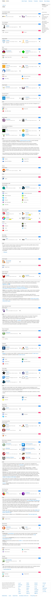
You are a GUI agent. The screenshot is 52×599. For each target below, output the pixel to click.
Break (5, 1)
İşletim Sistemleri (44, 21)
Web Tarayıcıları (44, 30)
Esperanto (20, 584)
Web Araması (44, 31)
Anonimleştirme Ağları (45, 5)
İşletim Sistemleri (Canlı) (45, 22)
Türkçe (19, 593)
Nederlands (45, 588)
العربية (19, 583)
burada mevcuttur (22, 354)
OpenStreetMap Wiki (7, 569)
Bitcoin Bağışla (47, 1)
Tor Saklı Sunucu (35, 353)
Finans (43, 15)
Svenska (36, 591)
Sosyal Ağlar (43, 25)
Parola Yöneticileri (44, 23)
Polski (27, 589)
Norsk (19, 589)
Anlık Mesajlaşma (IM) (45, 16)
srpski (19, 591)
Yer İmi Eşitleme (44, 6)
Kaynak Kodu (15, 595)
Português (36, 589)
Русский (44, 589)
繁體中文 (36, 593)
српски (27, 591)
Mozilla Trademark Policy (6, 512)
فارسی (44, 584)
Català (27, 583)
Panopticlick (21, 464)
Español (36, 584)
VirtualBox (19, 320)
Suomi (19, 586)
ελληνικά (44, 583)
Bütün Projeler (24, 1)
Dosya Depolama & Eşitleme (46, 14)
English (27, 584)
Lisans (10, 595)
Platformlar (30, 1)
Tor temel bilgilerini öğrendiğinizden (33, 500)
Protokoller (36, 1)
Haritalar (43, 32)
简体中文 (28, 593)
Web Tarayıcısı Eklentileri (45, 29)
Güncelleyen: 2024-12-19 (23, 595)
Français (28, 586)
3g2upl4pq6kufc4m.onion (7, 538)
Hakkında (41, 1)
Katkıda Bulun (4, 595)
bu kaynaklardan (11, 533)
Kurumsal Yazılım (44, 12)
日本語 (36, 588)
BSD (9, 284)
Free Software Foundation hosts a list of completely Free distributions (14, 288)
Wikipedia (5, 252)
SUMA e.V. (21, 540)
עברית (36, 586)
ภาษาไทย (44, 591)
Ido (18, 588)
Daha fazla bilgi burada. (33, 514)
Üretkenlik (43, 24)
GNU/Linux (4, 284)
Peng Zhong (33, 595)
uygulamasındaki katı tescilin (25, 140)
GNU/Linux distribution (21, 287)
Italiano (27, 588)
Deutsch (36, 583)
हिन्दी (43, 586)
